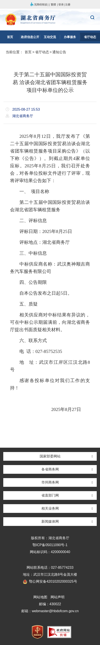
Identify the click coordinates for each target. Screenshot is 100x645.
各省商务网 (50, 469)
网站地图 (40, 597)
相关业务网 (50, 508)
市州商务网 (50, 482)
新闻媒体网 (50, 521)
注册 (67, 4)
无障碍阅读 (38, 4)
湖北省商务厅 (50, 20)
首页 (28, 52)
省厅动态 (42, 52)
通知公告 (59, 52)
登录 (61, 4)
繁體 (53, 4)
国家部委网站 (50, 456)
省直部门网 (50, 495)
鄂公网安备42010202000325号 (50, 581)
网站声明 (57, 597)
